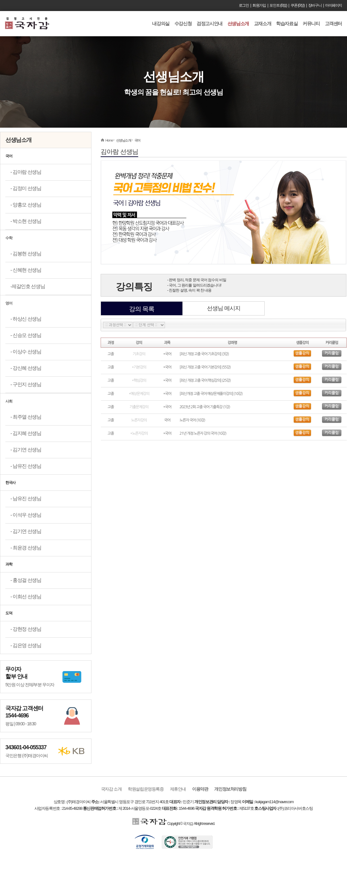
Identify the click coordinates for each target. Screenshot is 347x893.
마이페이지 (333, 5)
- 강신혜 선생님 (25, 368)
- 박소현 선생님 (25, 221)
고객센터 (333, 23)
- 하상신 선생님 (25, 319)
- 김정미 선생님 (25, 188)
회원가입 (259, 5)
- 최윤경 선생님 (25, 547)
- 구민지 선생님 (25, 384)
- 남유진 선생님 (25, 466)
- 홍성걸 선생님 (25, 580)
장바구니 (314, 5)
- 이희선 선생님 (25, 596)
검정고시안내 (209, 23)
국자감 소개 (111, 789)
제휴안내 (178, 789)
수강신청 (182, 23)
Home (109, 140)
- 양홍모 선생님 (25, 204)
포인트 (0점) (278, 5)
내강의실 (160, 23)
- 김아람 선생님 (25, 172)
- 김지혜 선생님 (25, 433)
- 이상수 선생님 (25, 351)
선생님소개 (238, 23)
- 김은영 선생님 (25, 645)
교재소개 (262, 23)
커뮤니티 (311, 23)
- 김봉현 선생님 (25, 253)
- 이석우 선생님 (25, 515)
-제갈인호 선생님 (27, 286)
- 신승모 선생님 (25, 335)
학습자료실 (286, 23)
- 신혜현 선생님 (25, 270)
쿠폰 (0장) (297, 5)
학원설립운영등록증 (145, 789)
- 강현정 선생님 (25, 629)
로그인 (244, 5)
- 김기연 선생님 (25, 449)
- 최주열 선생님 (25, 417)
